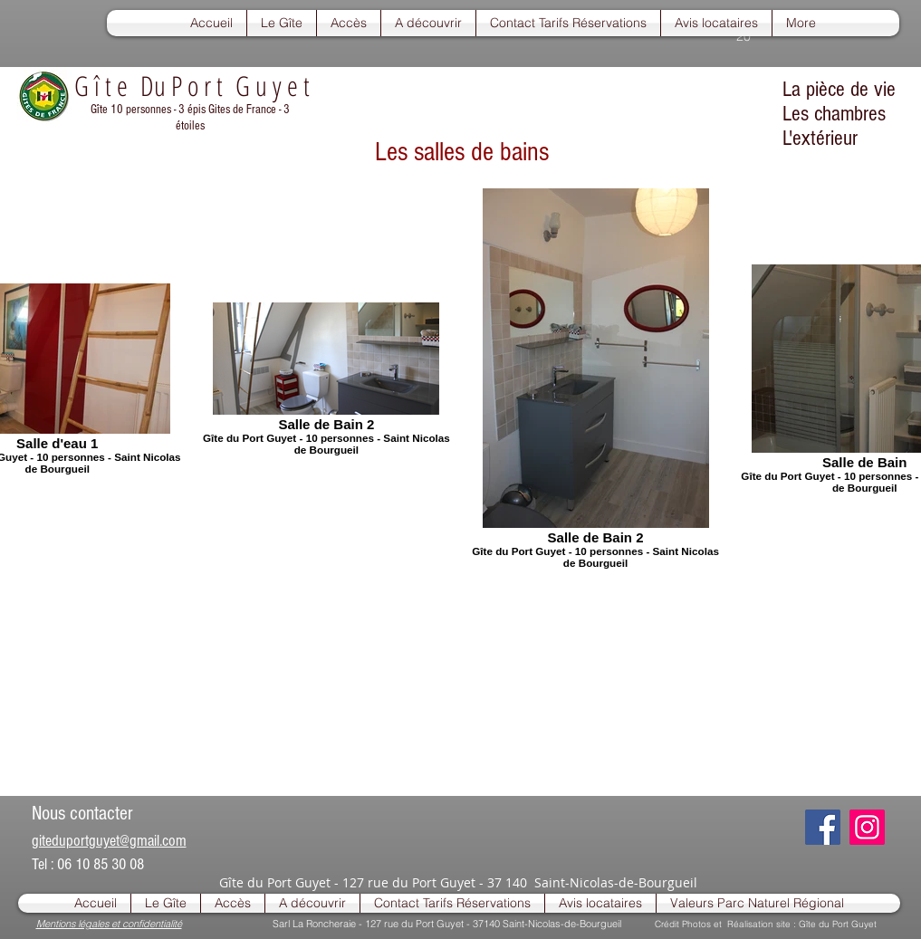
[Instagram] (867, 827)
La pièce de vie (839, 89)
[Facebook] (822, 827)
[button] (281, 23)
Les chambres (834, 113)
